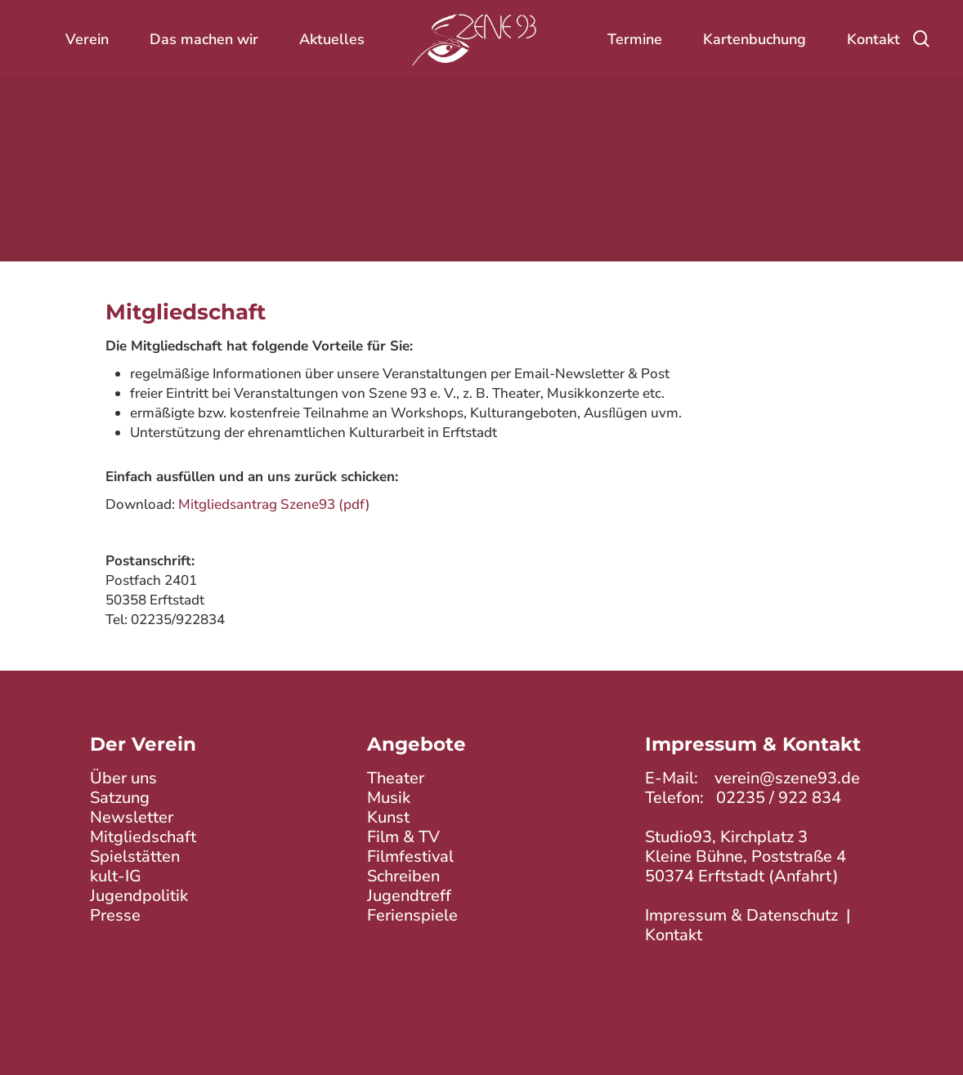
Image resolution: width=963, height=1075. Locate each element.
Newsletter (131, 817)
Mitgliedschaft (143, 837)
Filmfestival (410, 856)
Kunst (388, 817)
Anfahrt (803, 876)
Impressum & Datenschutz (741, 915)
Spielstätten (135, 856)
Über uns (123, 778)
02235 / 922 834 (778, 798)
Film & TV (403, 837)
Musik (388, 798)
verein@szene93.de (787, 778)
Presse (115, 915)
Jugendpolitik (139, 896)
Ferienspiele (412, 915)
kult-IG (115, 876)
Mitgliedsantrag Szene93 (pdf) (274, 504)
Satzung (120, 798)
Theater (395, 778)
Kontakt (673, 935)
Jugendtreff (409, 896)
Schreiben (403, 876)
